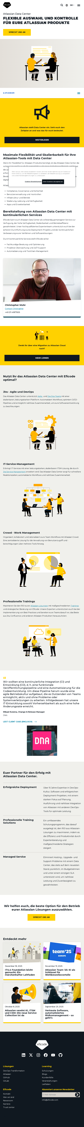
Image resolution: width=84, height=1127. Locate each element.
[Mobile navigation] (79, 5)
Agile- (40, 396)
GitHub (6, 1077)
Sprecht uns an (17, 32)
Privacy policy (35, 1117)
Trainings (75, 606)
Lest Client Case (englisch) (17, 722)
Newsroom (8, 1101)
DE (71, 5)
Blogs (44, 1074)
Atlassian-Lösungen (39, 606)
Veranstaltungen (49, 1081)
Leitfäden (46, 1084)
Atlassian (7, 1074)
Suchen (61, 5)
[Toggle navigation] (79, 93)
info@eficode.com (50, 1100)
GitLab (6, 1081)
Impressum (47, 1117)
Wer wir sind (8, 1097)
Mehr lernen (42, 358)
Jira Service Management (14, 472)
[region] (42, 176)
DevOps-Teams (54, 396)
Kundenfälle (47, 1077)
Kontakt (6, 1094)
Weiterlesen (42, 140)
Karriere (6, 1104)
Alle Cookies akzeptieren (53, 181)
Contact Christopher (14, 309)
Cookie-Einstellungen (63, 1117)
